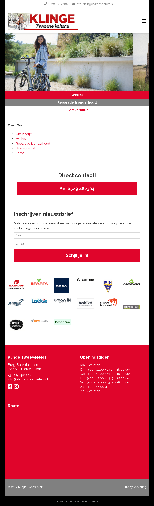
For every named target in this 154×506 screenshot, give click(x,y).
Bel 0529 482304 (77, 188)
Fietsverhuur (77, 110)
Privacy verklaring (135, 487)
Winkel (77, 95)
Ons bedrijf (23, 134)
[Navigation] (144, 22)
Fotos (20, 153)
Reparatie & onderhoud (77, 102)
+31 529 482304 (20, 375)
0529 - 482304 (56, 4)
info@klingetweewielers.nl (93, 4)
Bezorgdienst (25, 148)
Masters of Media (89, 501)
